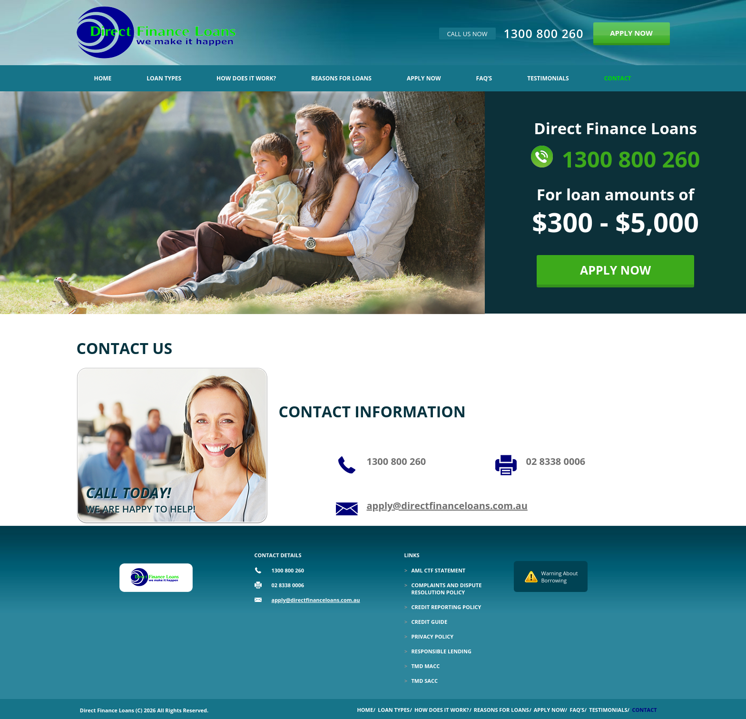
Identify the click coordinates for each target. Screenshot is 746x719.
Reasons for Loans (341, 78)
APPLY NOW (631, 33)
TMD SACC (425, 680)
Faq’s (484, 78)
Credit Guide (430, 621)
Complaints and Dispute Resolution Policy (447, 588)
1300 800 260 (544, 33)
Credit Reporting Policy (446, 607)
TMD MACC (426, 666)
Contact (617, 78)
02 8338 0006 (556, 461)
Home (103, 78)
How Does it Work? (246, 78)
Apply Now (424, 78)
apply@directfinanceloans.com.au (447, 505)
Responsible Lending (441, 651)
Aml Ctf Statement (439, 570)
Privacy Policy (433, 636)
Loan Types (164, 78)
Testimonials (548, 78)
